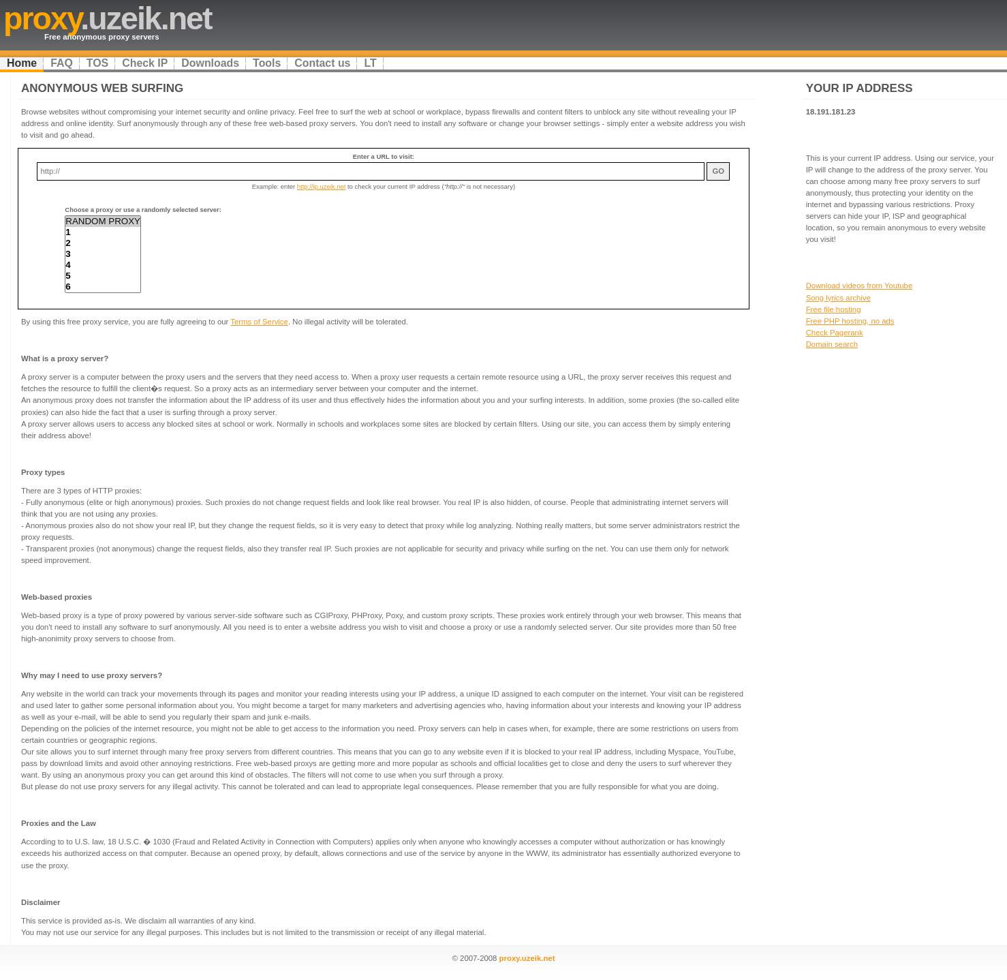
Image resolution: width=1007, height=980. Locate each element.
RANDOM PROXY (102, 221)
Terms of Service (259, 322)
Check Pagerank (834, 332)
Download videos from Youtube (859, 285)
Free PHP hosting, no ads (850, 321)
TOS (97, 63)
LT (370, 63)
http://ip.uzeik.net (321, 186)
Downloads (210, 63)
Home (22, 63)
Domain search (832, 344)
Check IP (145, 63)
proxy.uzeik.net (527, 958)
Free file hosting (833, 309)
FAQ (61, 63)
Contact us (322, 63)
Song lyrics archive (838, 298)
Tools (267, 63)
